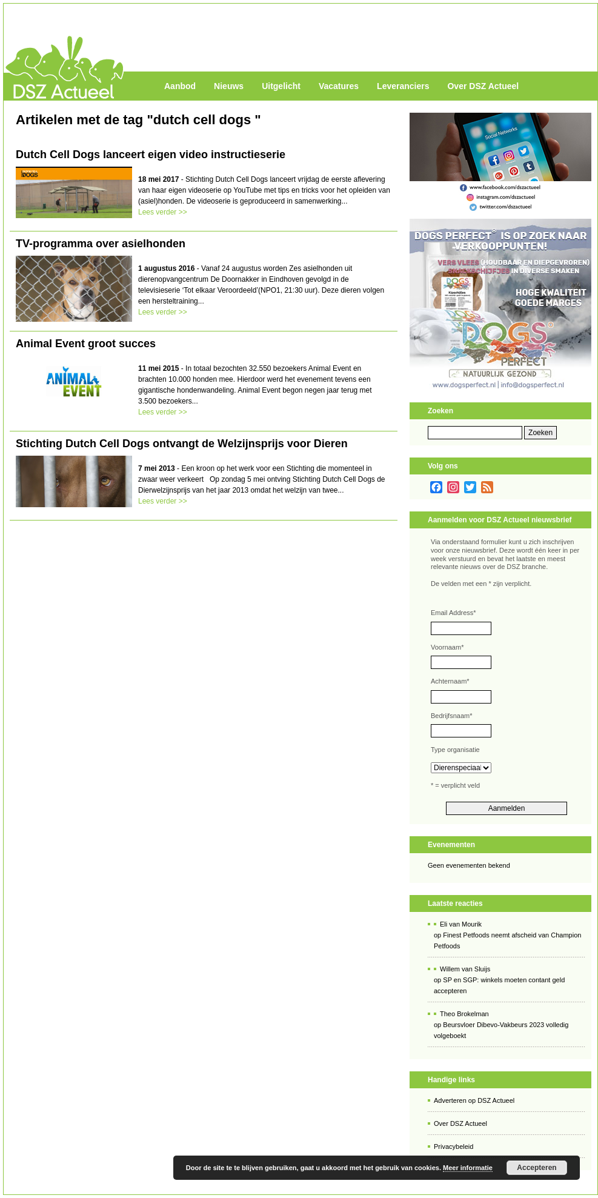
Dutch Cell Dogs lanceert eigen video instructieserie (150, 154)
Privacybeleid (453, 1146)
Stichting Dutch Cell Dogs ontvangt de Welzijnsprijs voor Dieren (182, 444)
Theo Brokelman (464, 1013)
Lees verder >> (162, 212)
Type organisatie (455, 749)
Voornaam (447, 647)
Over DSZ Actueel (483, 86)
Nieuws (229, 86)
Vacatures (339, 86)
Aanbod (180, 86)
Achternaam (450, 681)
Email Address (453, 612)
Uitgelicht (281, 86)
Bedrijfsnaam (451, 715)
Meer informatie (468, 1167)
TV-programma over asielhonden (100, 244)
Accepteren (536, 1167)
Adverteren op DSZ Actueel (474, 1100)
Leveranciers (403, 86)
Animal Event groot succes (86, 344)
